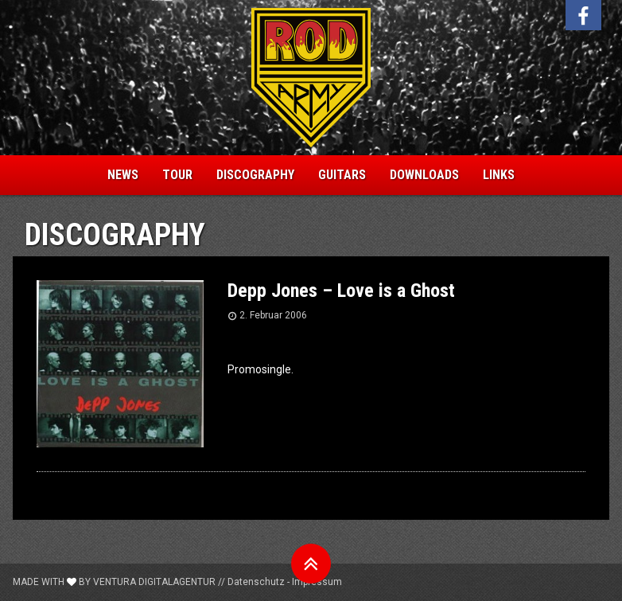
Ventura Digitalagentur (154, 581)
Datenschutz (256, 581)
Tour (177, 174)
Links (499, 174)
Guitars (342, 174)
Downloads (424, 174)
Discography (255, 174)
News (122, 174)
